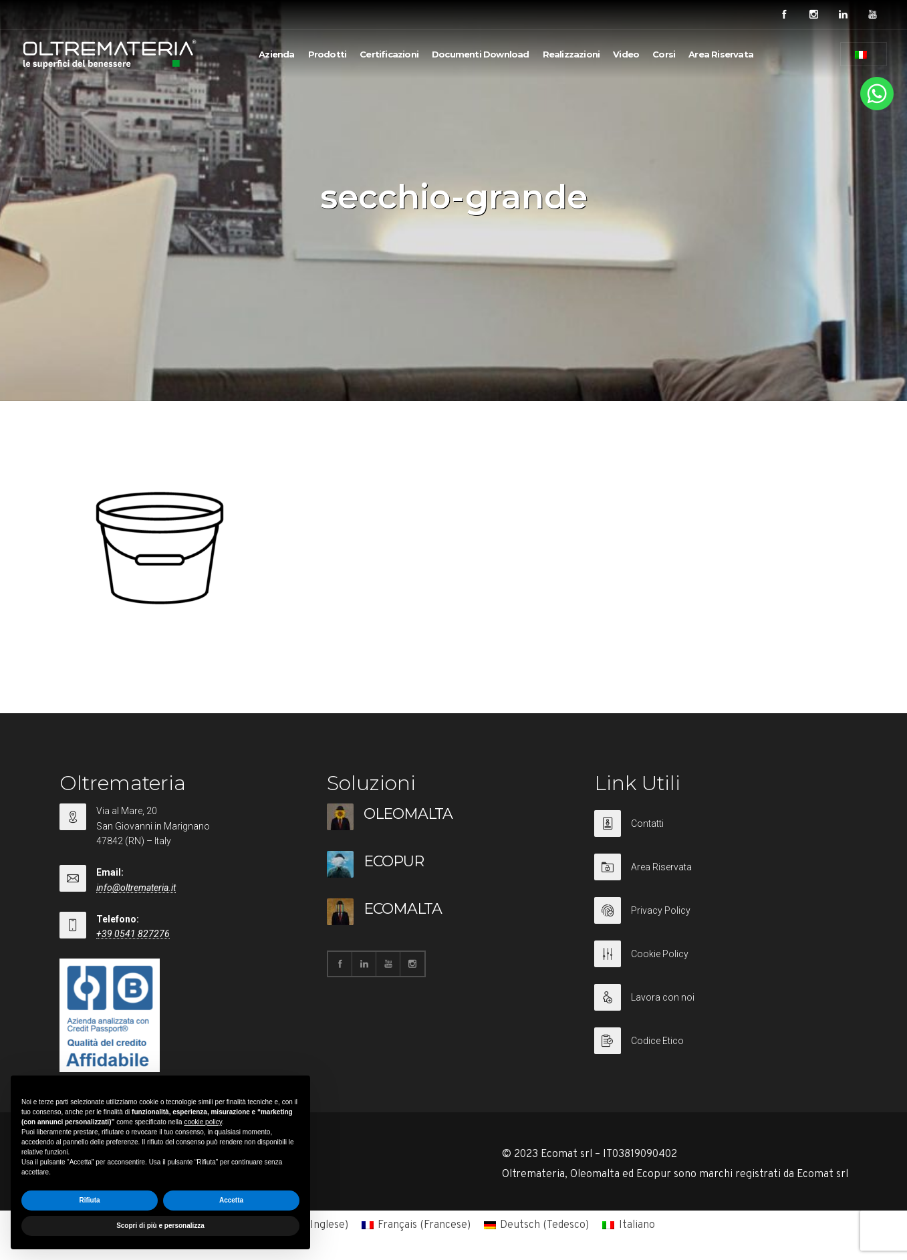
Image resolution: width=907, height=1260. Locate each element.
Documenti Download (480, 54)
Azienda (276, 54)
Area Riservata (720, 54)
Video (626, 54)
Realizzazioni (571, 54)
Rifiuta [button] (89, 1200)
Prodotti (327, 54)
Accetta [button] (231, 1200)
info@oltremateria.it (136, 887)
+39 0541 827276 (133, 933)
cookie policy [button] (203, 1122)
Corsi (663, 54)
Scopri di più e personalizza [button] (160, 1225)
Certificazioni (389, 54)
